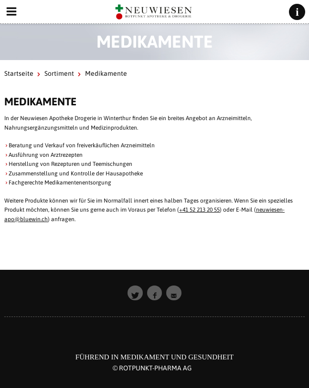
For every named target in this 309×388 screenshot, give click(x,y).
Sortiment (59, 73)
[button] (135, 293)
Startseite (18, 73)
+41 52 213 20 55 (199, 209)
